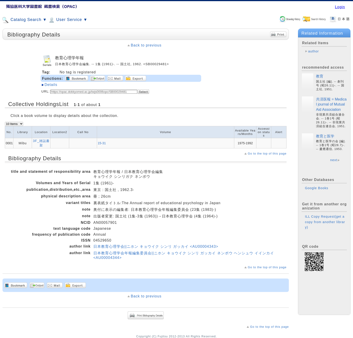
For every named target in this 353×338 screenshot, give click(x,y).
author (313, 51)
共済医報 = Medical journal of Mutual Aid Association (331, 104)
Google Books (316, 188)
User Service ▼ (67, 20)
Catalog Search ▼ (24, 20)
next (333, 160)
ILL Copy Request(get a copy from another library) (325, 222)
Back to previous (146, 45)
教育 (319, 76)
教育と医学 (325, 136)
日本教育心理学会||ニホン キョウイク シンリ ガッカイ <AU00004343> (155, 246)
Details (51, 85)
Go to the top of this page (267, 153)
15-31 (102, 143)
